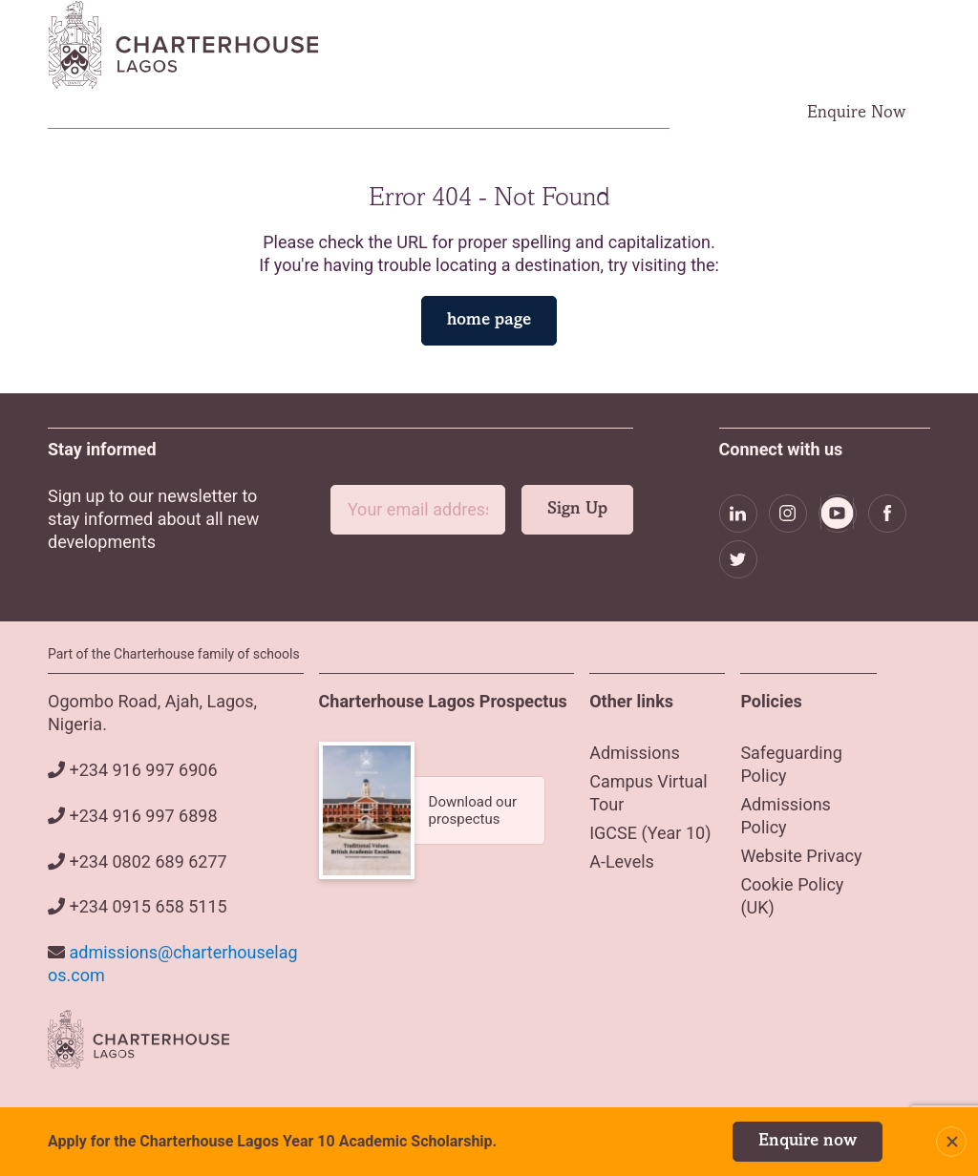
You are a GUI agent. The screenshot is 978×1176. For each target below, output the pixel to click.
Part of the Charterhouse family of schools (174, 684)
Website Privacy (800, 886)
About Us (149, 113)
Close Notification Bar (951, 1141)
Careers (627, 113)
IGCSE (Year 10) (650, 863)
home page (489, 320)
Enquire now (807, 1141)
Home (68, 113)
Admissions (258, 113)
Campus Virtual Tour (512, 113)
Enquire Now (856, 113)
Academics (375, 113)
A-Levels (621, 892)
